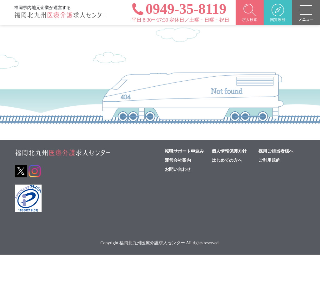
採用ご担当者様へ (275, 151)
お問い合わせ (178, 169)
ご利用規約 (269, 160)
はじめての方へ (227, 160)
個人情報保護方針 (229, 151)
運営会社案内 (178, 160)
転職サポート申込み (184, 151)
